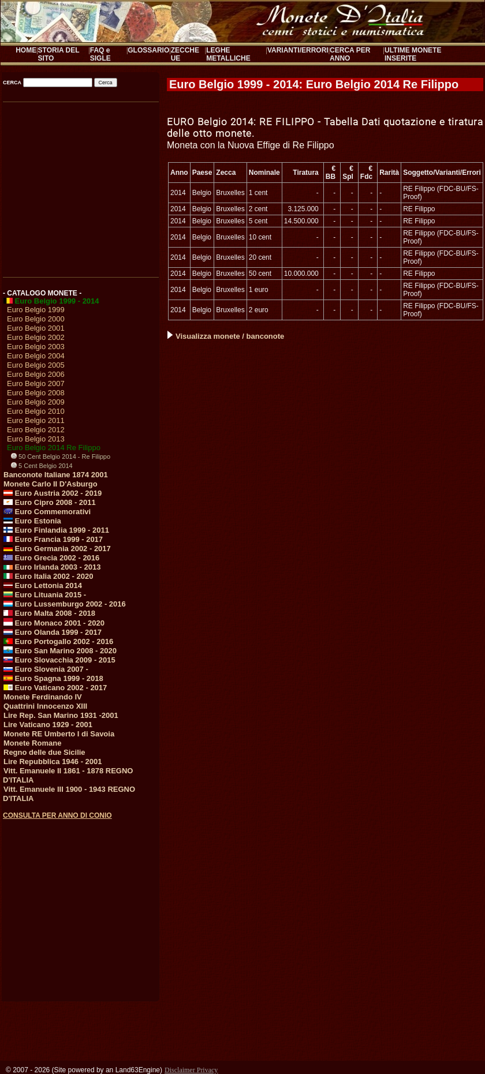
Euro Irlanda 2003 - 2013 (51, 567)
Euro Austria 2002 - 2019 (52, 493)
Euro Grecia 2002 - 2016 (51, 557)
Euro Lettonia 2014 (42, 585)
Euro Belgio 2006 (36, 374)
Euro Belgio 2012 (36, 429)
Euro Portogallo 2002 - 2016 (58, 641)
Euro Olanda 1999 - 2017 (52, 632)
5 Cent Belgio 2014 (42, 465)
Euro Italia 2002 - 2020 (48, 576)
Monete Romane (32, 743)
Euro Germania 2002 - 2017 (57, 548)
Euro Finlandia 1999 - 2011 (56, 530)
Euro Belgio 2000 (36, 319)
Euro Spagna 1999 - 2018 (53, 678)
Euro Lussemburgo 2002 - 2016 (64, 604)
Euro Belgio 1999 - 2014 (51, 301)
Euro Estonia (32, 521)
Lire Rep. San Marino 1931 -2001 (60, 715)
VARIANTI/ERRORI (298, 50)
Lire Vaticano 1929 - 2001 (47, 724)
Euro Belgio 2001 (36, 328)
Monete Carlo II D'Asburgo (50, 484)
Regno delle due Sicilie (44, 752)
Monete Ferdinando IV (42, 697)
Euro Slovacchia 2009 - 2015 (59, 660)
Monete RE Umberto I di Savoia (58, 733)
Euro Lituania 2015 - (44, 594)
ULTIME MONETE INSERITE (413, 54)
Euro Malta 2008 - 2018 (49, 613)
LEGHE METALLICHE (228, 54)
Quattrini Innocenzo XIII (45, 706)
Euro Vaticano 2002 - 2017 (55, 687)
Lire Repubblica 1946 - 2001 (52, 761)
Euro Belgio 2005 (36, 365)
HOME (26, 50)
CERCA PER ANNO (350, 54)
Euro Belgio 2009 (36, 402)
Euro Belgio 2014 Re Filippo (53, 447)
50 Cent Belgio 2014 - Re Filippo (60, 456)
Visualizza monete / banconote (225, 336)
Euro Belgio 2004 (36, 355)
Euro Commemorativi (47, 511)
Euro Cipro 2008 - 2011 (49, 502)
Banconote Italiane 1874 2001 (55, 474)
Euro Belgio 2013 (36, 439)
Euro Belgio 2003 (36, 346)
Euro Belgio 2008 (36, 392)
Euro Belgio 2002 (36, 337)
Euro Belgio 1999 (36, 309)
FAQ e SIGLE (100, 54)
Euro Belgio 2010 (36, 411)
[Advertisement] (80, 186)
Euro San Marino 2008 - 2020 (60, 650)
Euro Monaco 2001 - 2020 (54, 623)
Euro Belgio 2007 (36, 383)
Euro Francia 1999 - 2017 (53, 539)
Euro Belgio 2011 (36, 420)
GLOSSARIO (148, 50)
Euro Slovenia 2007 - (45, 669)
